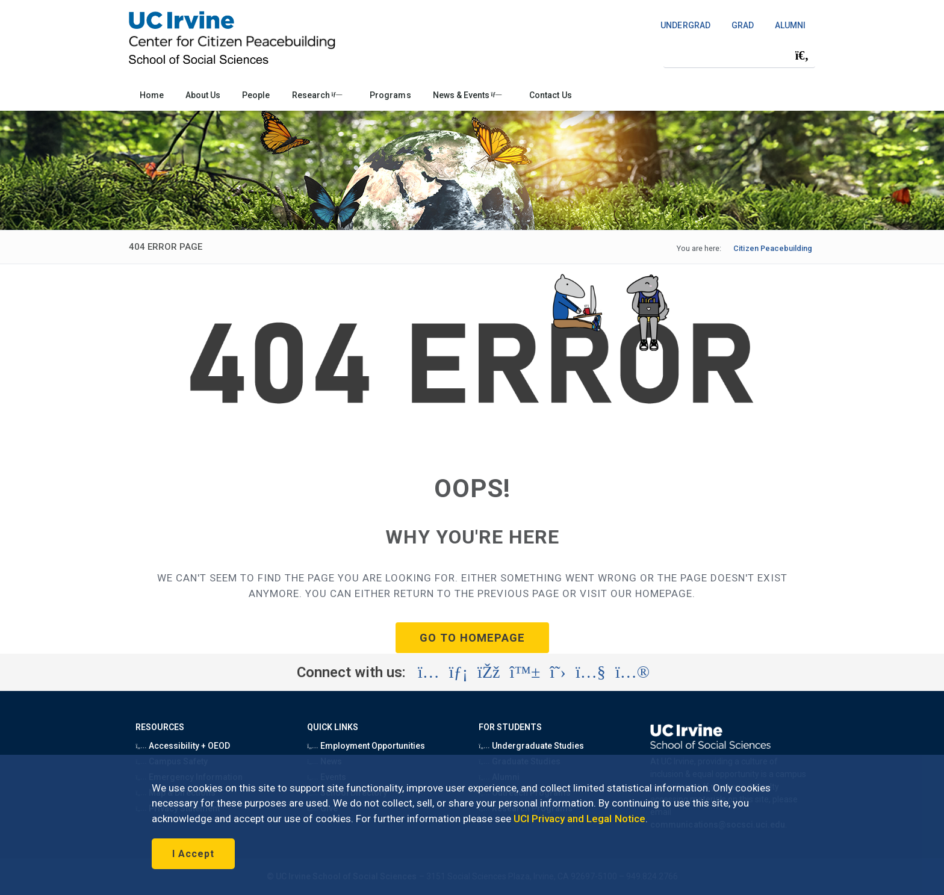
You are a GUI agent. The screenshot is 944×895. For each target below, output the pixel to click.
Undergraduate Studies (531, 746)
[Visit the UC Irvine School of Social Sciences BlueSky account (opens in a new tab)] (525, 672)
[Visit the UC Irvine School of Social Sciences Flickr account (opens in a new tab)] (632, 672)
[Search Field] (739, 55)
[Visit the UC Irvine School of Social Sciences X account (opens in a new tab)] (558, 672)
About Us (202, 95)
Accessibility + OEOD (182, 746)
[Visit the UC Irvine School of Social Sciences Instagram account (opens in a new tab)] (428, 672)
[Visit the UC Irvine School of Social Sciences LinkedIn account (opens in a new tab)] (458, 672)
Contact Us (550, 95)
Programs (390, 95)
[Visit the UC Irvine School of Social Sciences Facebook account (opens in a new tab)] (488, 672)
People (256, 95)
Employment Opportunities (366, 746)
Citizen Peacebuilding (772, 248)
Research (317, 95)
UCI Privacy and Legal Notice (579, 819)
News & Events (467, 95)
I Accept (193, 853)
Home (152, 95)
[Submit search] (802, 55)
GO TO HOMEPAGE (472, 637)
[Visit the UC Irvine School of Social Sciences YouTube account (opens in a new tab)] (591, 672)
